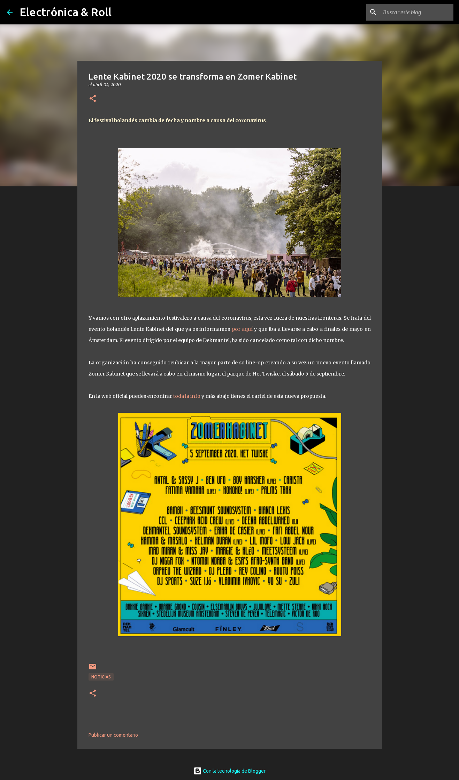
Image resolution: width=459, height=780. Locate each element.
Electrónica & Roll (66, 12)
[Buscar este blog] (416, 12)
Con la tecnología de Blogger (229, 771)
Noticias (101, 677)
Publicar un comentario (113, 735)
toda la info (186, 396)
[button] (93, 99)
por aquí (242, 329)
